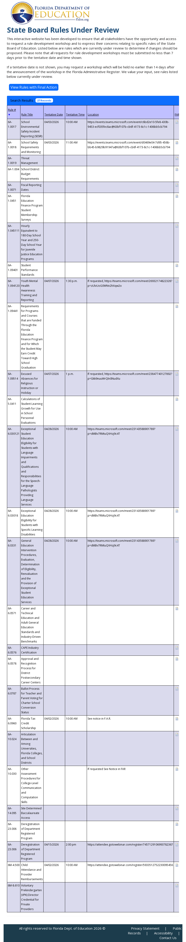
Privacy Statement (145, 928)
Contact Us (168, 937)
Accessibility (163, 933)
